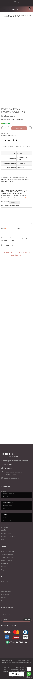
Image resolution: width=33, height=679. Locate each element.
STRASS (3, 491)
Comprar (19, 128)
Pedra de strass (21, 15)
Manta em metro (8, 502)
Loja (2, 600)
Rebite (5, 514)
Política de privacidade (7, 551)
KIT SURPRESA (5, 524)
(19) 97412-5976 (8, 468)
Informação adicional (8, 146)
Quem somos (5, 564)
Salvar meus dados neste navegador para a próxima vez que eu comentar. (16, 239)
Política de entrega (6, 560)
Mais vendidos (5, 594)
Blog (2, 570)
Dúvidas (3, 597)
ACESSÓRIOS (5, 512)
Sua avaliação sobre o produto (10, 205)
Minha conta (4, 582)
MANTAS (4, 500)
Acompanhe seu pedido (8, 585)
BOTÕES (3, 530)
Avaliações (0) (26, 146)
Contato (3, 567)
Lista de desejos (6, 591)
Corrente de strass (8, 494)
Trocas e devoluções (7, 557)
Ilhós (4, 518)
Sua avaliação (5, 201)
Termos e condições (7, 554)
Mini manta (6, 509)
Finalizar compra (6, 588)
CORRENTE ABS (6, 533)
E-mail (19, 228)
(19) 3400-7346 (23, 2)
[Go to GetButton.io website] (29, 677)
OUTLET (3, 539)
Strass (14, 15)
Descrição (18, 146)
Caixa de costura (8, 521)
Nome (3, 228)
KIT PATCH (4, 527)
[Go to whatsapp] (29, 674)
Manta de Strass (7, 506)
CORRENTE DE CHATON (8, 536)
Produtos (9, 15)
